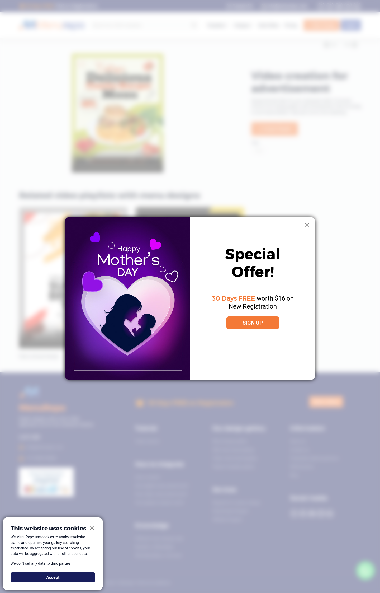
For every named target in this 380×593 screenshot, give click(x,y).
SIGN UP (253, 322)
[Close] (307, 225)
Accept (52, 577)
